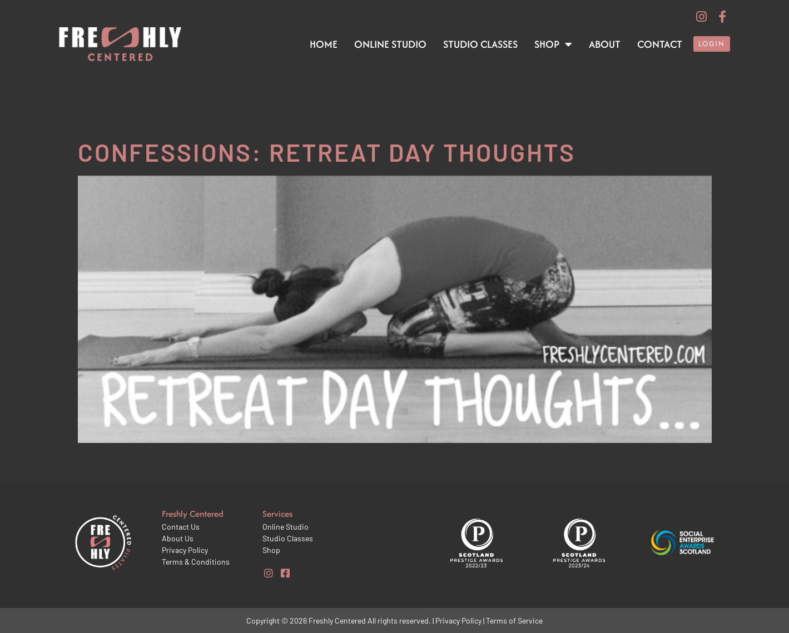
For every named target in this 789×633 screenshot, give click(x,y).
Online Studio (390, 44)
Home (324, 44)
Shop (553, 44)
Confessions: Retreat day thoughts (326, 152)
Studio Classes (480, 44)
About (605, 44)
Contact (659, 44)
